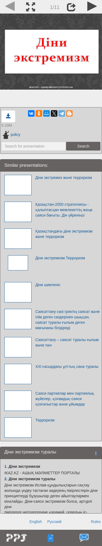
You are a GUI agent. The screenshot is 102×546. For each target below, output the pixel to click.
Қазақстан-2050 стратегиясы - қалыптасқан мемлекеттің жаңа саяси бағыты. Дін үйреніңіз (63, 209)
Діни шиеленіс (47, 285)
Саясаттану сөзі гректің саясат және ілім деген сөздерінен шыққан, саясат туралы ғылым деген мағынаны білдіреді (67, 319)
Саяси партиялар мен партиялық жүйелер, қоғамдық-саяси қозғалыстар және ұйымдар (64, 398)
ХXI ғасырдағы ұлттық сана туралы (66, 366)
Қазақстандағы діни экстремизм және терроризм (63, 234)
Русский (54, 521)
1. (6, 466)
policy (11, 134)
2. (6, 479)
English (35, 521)
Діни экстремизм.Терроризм (60, 258)
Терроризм (45, 420)
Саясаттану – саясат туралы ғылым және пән (67, 342)
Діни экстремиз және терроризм (63, 177)
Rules (96, 521)
